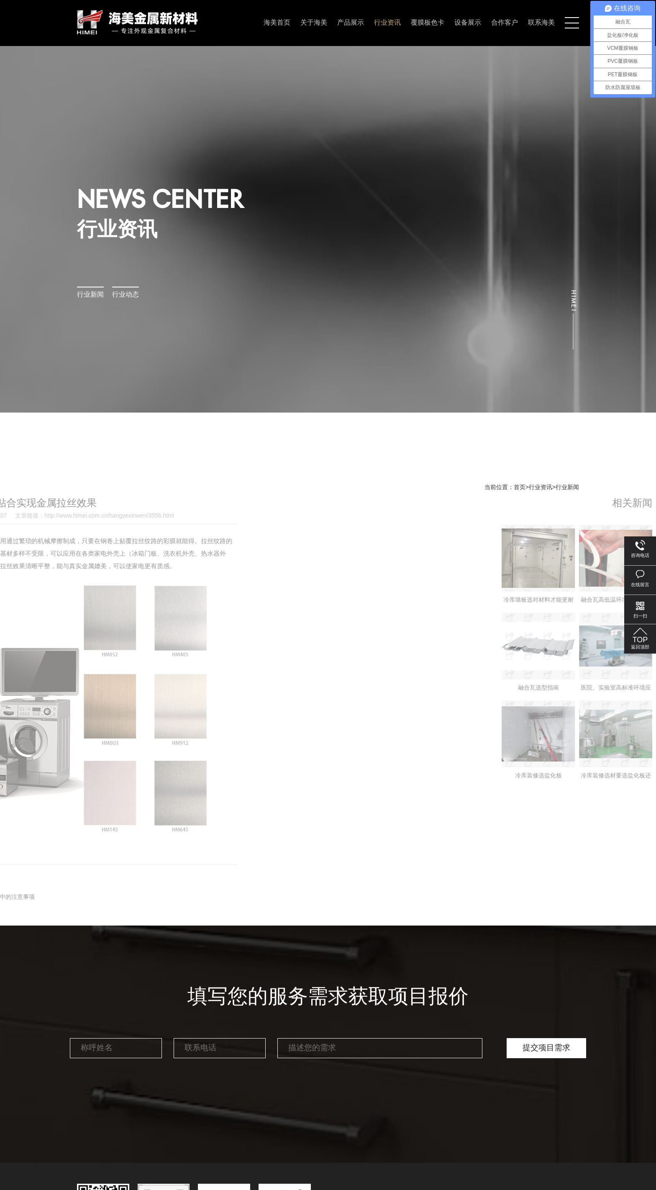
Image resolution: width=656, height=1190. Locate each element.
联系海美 (541, 22)
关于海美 (313, 22)
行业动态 (125, 294)
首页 (519, 487)
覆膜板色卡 (427, 22)
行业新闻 (90, 294)
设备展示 (467, 22)
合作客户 (504, 22)
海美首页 (277, 22)
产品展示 (350, 22)
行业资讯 (387, 22)
